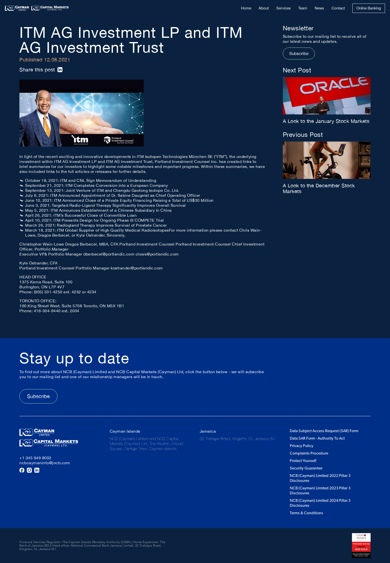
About (264, 8)
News (319, 8)
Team (302, 8)
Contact (338, 8)
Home (246, 8)
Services (283, 8)
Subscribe (298, 53)
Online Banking (368, 8)
